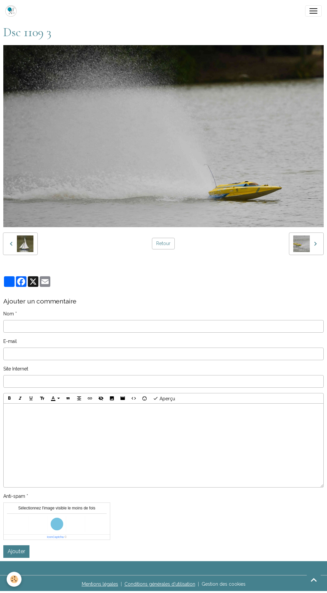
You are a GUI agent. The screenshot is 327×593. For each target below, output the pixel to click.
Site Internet (15, 368)
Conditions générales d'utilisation (159, 584)
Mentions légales (100, 584)
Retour (163, 243)
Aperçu (164, 398)
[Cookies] (14, 579)
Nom (8, 313)
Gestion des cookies (224, 584)
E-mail (10, 341)
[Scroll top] (313, 579)
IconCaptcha (55, 537)
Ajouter (16, 551)
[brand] (12, 11)
